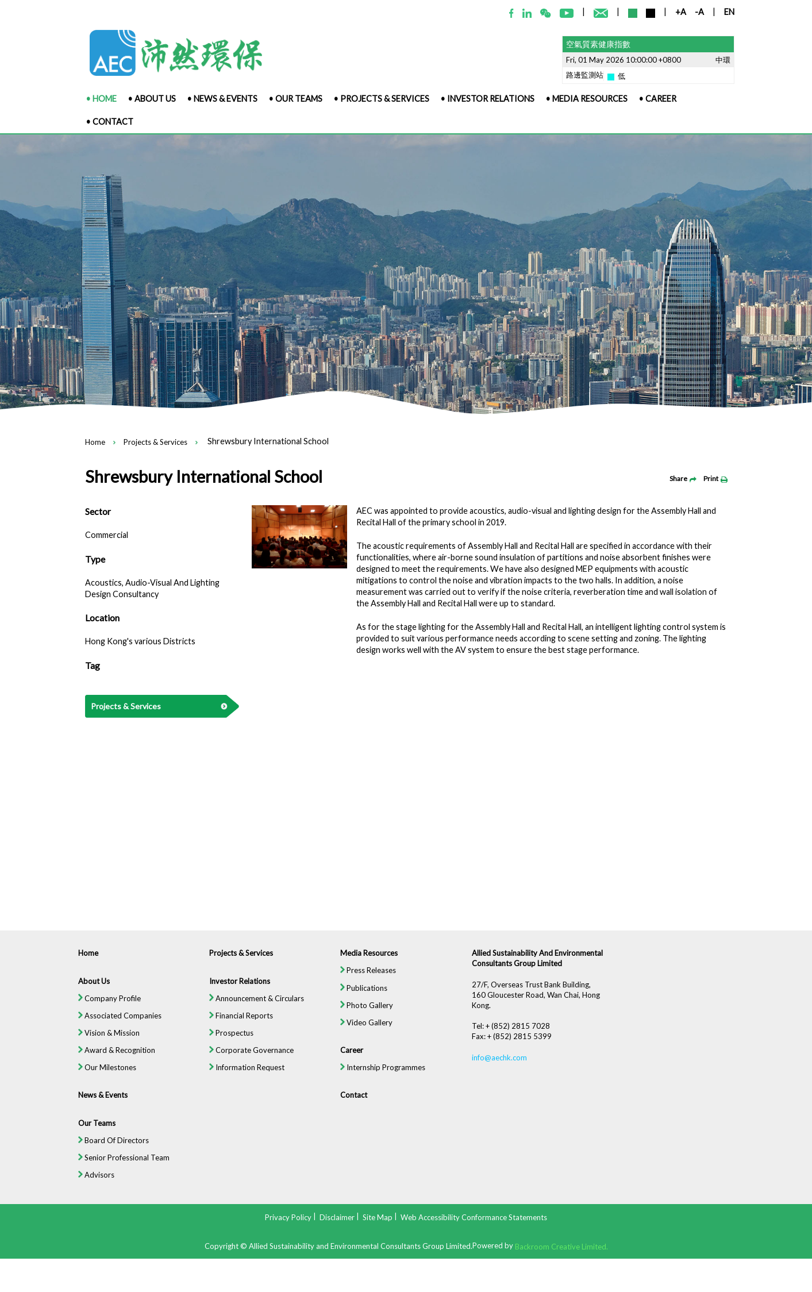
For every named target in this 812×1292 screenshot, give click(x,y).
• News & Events (222, 98)
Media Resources (368, 958)
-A (699, 12)
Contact (353, 1103)
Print (715, 478)
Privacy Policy (288, 1217)
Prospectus (228, 1040)
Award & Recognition (110, 1057)
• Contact (109, 121)
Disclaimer (337, 1217)
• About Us (152, 98)
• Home (101, 98)
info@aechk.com (501, 1065)
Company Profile (103, 1004)
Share (682, 478)
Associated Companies (113, 1022)
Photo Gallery (366, 1011)
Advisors (89, 1185)
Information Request (243, 1075)
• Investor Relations (487, 98)
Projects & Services (155, 442)
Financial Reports (237, 1022)
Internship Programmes (382, 1075)
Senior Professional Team (117, 1167)
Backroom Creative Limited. (561, 1246)
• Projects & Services (381, 98)
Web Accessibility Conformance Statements (474, 1217)
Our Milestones (100, 1075)
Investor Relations (236, 986)
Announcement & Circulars (253, 1004)
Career (351, 1057)
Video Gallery (365, 1029)
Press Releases (367, 976)
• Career (657, 98)
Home (95, 442)
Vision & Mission (102, 1040)
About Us (87, 986)
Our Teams (90, 1131)
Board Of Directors (107, 1149)
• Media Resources (587, 98)
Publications (363, 994)
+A (680, 12)
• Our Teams (295, 98)
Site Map (377, 1217)
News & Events (96, 1103)
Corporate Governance (248, 1057)
